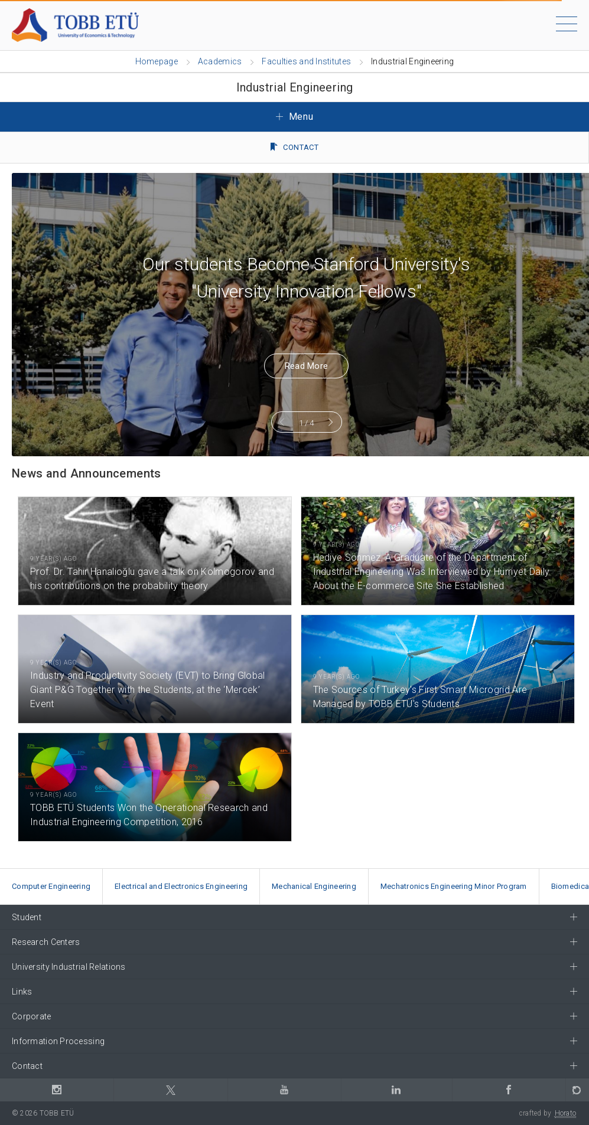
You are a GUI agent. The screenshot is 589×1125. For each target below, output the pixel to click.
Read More (295, 366)
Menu (295, 116)
